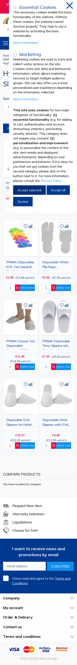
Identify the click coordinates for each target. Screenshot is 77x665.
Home (7, 55)
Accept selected (29, 190)
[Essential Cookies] (14, 7)
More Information (25, 43)
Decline (22, 202)
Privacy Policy (51, 181)
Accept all (58, 190)
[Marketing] (14, 54)
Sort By (8, 98)
